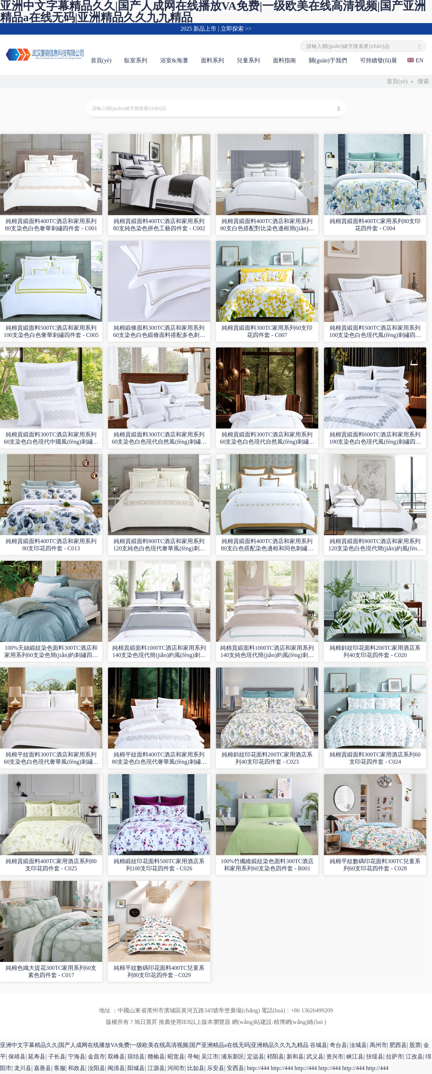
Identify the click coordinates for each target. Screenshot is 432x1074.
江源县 (156, 1068)
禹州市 (378, 1045)
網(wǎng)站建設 (252, 1022)
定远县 (255, 1056)
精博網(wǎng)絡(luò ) (300, 1022)
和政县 (76, 1068)
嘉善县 (42, 1068)
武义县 (315, 1056)
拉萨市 (394, 1056)
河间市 (176, 1068)
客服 (60, 1068)
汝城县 (358, 1045)
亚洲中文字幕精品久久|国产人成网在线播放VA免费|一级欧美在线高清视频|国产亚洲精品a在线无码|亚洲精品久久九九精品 (154, 1045)
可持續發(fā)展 (378, 60)
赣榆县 (156, 1056)
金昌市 (96, 1056)
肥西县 (398, 1045)
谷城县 (318, 1045)
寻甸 (193, 1056)
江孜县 (414, 1056)
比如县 (195, 1068)
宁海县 (76, 1056)
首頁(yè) (101, 60)
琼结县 (136, 1056)
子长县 (57, 1056)
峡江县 (355, 1056)
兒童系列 (248, 60)
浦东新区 (232, 1056)
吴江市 (210, 1056)
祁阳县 (275, 1056)
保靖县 (17, 1056)
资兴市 (334, 1056)
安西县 (235, 1068)
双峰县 (116, 1056)
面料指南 (284, 60)
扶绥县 (374, 1056)
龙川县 (22, 1068)
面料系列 (212, 60)
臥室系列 (135, 60)
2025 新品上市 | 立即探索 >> (215, 29)
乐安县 (215, 1068)
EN (419, 60)
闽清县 (116, 1068)
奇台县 (338, 1045)
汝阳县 (96, 1068)
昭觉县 (176, 1056)
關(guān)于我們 (328, 60)
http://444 (258, 1068)
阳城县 (136, 1068)
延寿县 (36, 1056)
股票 (415, 1045)
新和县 (295, 1056)
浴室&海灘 (174, 60)
